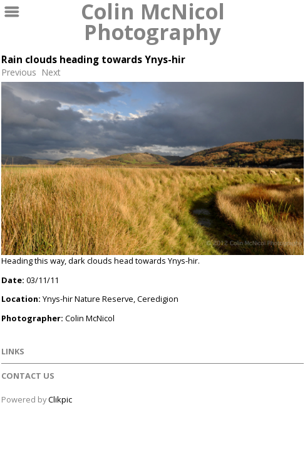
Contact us (27, 375)
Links (12, 351)
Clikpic (60, 399)
